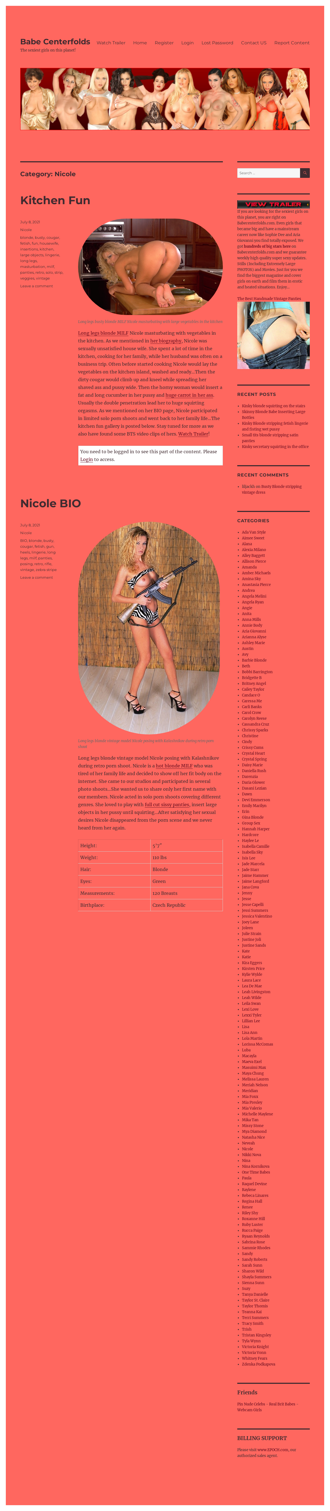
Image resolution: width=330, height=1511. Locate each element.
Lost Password (217, 42)
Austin (248, 648)
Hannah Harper (256, 829)
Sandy (247, 1253)
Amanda (249, 567)
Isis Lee (248, 858)
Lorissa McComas (257, 1044)
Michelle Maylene (257, 1114)
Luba (246, 1050)
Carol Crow (251, 712)
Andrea (248, 590)
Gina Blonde (253, 817)
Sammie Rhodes (256, 1248)
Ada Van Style (254, 532)
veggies (27, 278)
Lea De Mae (252, 986)
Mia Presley (252, 1102)
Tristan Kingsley (256, 1335)
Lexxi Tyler (252, 1015)
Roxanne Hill (253, 1219)
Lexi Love (250, 1009)
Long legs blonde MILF (103, 333)
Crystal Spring (254, 759)
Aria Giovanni (254, 631)
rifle (48, 564)
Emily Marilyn (254, 805)
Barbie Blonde (254, 660)
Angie (247, 608)
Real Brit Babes (282, 1404)
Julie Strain (251, 933)
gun (50, 546)
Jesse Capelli (253, 904)
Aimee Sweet (253, 538)
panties (27, 272)
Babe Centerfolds (55, 41)
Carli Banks (252, 707)
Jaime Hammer (255, 875)
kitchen (46, 249)
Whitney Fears (254, 1358)
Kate (246, 951)
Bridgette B (252, 677)
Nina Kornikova (255, 1166)
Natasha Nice (253, 1137)
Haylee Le (250, 840)
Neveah (248, 1143)
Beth (246, 666)
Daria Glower (253, 782)
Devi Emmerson (256, 800)
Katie (246, 957)
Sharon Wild (253, 1271)
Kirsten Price (253, 968)
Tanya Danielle (255, 1294)
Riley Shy (250, 1213)
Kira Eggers (252, 963)
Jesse (246, 899)
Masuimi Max (254, 1067)
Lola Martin (252, 1038)
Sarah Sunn (252, 1265)
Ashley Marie (253, 643)
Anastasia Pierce (256, 584)
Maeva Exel (252, 1061)
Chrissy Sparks (255, 730)
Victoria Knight (255, 1346)
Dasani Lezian (254, 788)
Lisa (245, 1027)
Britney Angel (254, 683)
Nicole (26, 229)
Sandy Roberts (254, 1259)
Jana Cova (250, 887)
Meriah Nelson (255, 1085)
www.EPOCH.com (272, 1450)
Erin (245, 811)
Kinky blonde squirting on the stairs (273, 406)
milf (50, 266)
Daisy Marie (252, 765)
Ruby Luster (252, 1224)
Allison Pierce (254, 561)
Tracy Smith (253, 1323)
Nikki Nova (251, 1155)
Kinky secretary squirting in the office (275, 446)
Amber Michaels (256, 573)
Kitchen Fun (55, 200)
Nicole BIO (50, 503)
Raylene (249, 1189)
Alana (247, 544)
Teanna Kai (252, 1312)
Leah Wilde (251, 997)
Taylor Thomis (255, 1306)
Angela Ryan (253, 602)
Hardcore (250, 835)
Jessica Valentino (257, 916)
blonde (26, 237)
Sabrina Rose (253, 1242)
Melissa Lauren (255, 1079)
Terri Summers (255, 1317)
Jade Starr (250, 869)
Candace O (251, 695)
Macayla (249, 1056)
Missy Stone (253, 1125)
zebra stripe (46, 569)
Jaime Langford (255, 881)
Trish (247, 1329)
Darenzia (250, 776)
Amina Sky (251, 579)
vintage (43, 278)
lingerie (52, 255)
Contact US (254, 42)
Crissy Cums (253, 747)
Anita (246, 613)
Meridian (250, 1091)
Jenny (247, 893)
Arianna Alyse (254, 637)
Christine (250, 736)
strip (59, 272)
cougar (53, 237)
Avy (245, 654)
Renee (247, 1207)
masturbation (32, 266)
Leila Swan (251, 1003)
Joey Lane (250, 922)
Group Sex (251, 823)
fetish (25, 243)
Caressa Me (252, 701)
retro (39, 272)
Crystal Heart (253, 753)
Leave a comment (36, 286)
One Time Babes (256, 1172)
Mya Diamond (254, 1131)
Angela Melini (254, 596)
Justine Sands (254, 945)
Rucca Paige (252, 1230)
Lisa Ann (249, 1032)
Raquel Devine (254, 1184)
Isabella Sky (252, 852)
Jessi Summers (255, 910)
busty (40, 237)
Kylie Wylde (252, 974)
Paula (246, 1178)
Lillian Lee (251, 1021)
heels (25, 552)
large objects (31, 255)
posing (26, 564)
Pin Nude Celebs (251, 1404)
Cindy (247, 741)
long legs (28, 260)
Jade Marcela (253, 864)
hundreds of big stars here (267, 246)
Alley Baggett (253, 555)
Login (187, 42)
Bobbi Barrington (257, 672)
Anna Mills (251, 619)
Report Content (292, 42)
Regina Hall (252, 1201)
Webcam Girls (249, 1410)
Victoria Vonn (254, 1352)
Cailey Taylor (253, 689)
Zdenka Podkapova (258, 1364)
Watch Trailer (111, 42)
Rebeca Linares (255, 1195)
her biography (165, 341)
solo (49, 272)
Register (164, 42)
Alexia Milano (254, 549)
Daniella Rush (254, 771)
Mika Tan (250, 1120)
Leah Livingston (256, 992)
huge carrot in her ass (189, 395)
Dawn (247, 794)
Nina (246, 1160)
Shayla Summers (257, 1277)
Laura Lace (251, 980)
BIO (23, 540)
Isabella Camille (255, 846)
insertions (29, 249)
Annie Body (252, 625)
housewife (49, 243)
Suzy (246, 1288)
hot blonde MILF (174, 766)
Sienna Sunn (253, 1282)
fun (35, 243)
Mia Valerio (252, 1108)
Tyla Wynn (251, 1341)
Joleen (247, 928)
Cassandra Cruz (255, 724)
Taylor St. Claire (255, 1300)
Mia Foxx (250, 1096)
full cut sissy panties (167, 804)
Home (140, 42)
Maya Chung (253, 1073)
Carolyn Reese (254, 718)
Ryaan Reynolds (256, 1236)
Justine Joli (251, 939)
